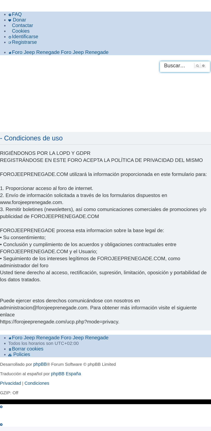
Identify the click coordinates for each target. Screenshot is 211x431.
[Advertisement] (105, 101)
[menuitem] (15, 14)
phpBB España (66, 373)
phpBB (40, 364)
